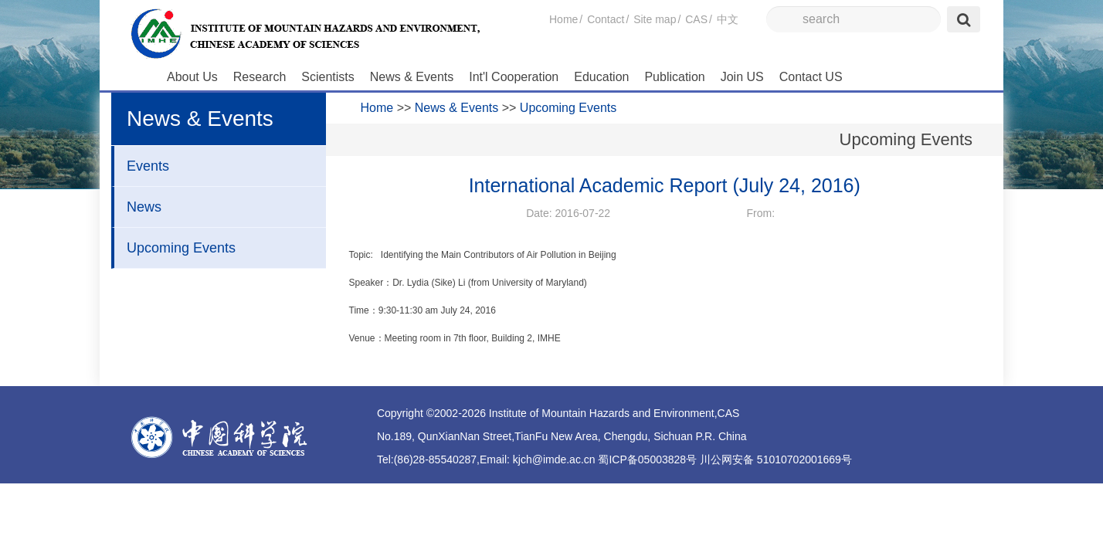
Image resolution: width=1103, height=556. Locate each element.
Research (259, 76)
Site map (654, 19)
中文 (727, 19)
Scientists (327, 76)
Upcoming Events (181, 248)
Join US (742, 76)
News (144, 207)
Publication (674, 76)
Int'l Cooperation (513, 76)
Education (601, 76)
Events (148, 166)
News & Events (411, 76)
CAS (696, 19)
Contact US (811, 76)
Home (563, 19)
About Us (192, 76)
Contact (605, 19)
